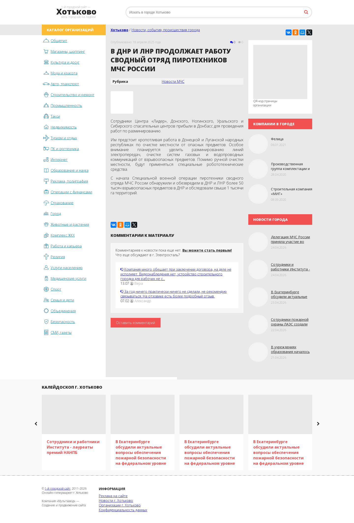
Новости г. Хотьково (116, 500)
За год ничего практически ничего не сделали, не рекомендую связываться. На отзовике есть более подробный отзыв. (173, 293)
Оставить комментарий (135, 322)
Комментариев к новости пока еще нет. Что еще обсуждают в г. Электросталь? (174, 252)
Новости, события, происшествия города (166, 30)
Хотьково (119, 30)
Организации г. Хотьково (120, 505)
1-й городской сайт (57, 488)
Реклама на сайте (113, 496)
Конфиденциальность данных (123, 510)
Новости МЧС (173, 81)
